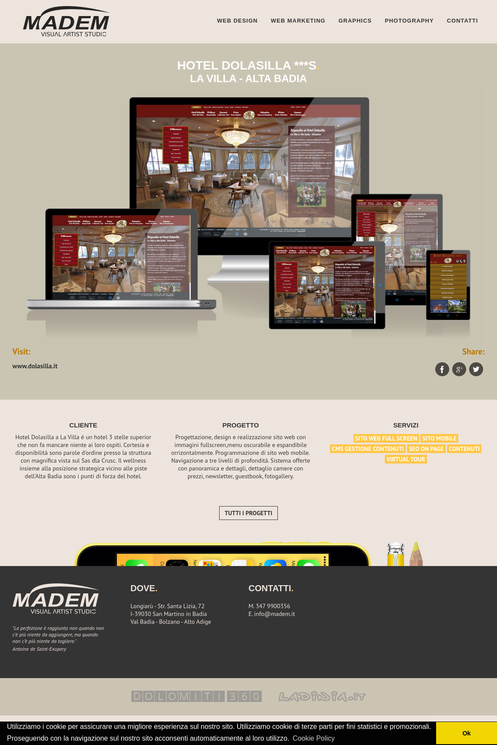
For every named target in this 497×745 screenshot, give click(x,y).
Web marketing (298, 20)
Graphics (355, 20)
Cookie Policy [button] (314, 738)
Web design (237, 20)
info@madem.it (274, 614)
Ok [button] (466, 733)
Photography (409, 20)
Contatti (462, 20)
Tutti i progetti (248, 513)
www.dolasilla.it (35, 366)
